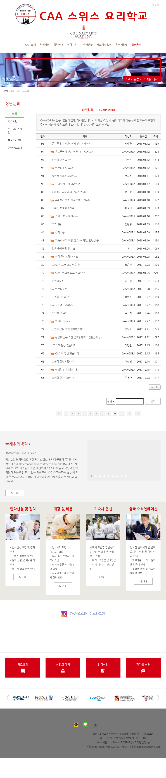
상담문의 (136, 44)
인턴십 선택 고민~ (61, 159)
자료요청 (12, 121)
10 (121, 413)
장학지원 (72, 44)
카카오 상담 (143, 668)
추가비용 (56, 224)
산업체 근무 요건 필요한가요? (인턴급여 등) (78, 337)
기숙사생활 (87, 44)
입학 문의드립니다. (62, 248)
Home (5, 90)
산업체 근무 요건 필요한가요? (68, 329)
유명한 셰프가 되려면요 (64, 175)
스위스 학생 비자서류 (63, 208)
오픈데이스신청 (15, 131)
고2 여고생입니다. (61, 296)
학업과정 (44, 44)
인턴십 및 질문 (59, 313)
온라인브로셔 (15, 147)
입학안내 (58, 44)
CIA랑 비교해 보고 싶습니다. (67, 264)
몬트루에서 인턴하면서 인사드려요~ (71, 143)
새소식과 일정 (104, 44)
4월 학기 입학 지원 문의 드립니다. (70, 192)
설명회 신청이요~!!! (63, 377)
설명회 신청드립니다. (63, 361)
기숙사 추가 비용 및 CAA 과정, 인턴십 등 (77, 240)
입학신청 (103, 668)
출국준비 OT (14, 140)
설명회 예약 (63, 668)
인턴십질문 (58, 280)
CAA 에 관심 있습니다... (65, 345)
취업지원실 (121, 44)
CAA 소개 (30, 44)
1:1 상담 (12, 113)
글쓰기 (154, 387)
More (14, 493)
